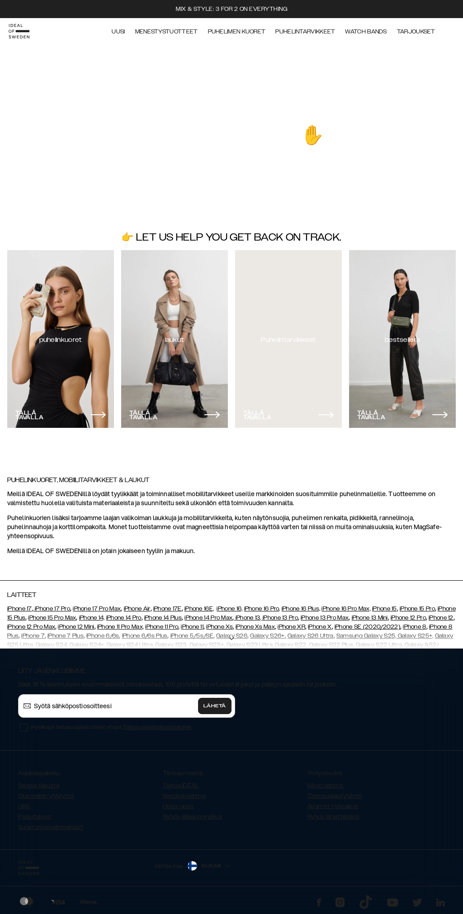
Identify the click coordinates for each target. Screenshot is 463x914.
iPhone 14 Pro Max (208, 618)
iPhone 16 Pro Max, (345, 609)
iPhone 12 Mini (76, 627)
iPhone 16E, (199, 609)
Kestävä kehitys (185, 796)
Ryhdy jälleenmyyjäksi (192, 817)
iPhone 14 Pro (124, 618)
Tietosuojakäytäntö (334, 796)
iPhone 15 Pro (417, 609)
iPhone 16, (229, 609)
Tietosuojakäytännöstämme (157, 727)
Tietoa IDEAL (181, 785)
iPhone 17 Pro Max (97, 609)
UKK (24, 806)
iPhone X (319, 627)
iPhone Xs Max (255, 627)
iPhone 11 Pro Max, (120, 627)
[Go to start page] (21, 31)
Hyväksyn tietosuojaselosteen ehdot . (111, 727)
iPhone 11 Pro (161, 627)
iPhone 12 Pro (408, 618)
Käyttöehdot (325, 785)
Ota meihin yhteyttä (46, 796)
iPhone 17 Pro (51, 609)
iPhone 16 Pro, (262, 609)
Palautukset (35, 817)
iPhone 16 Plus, (301, 609)
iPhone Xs (219, 627)
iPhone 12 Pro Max (31, 627)
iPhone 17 (19, 609)
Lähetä (214, 706)
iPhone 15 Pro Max (52, 618)
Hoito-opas (178, 806)
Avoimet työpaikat (333, 806)
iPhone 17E (167, 609)
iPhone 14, (92, 618)
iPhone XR (291, 627)
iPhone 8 (414, 627)
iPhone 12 (441, 618)
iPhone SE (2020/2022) (367, 627)
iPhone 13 (248, 618)
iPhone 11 (192, 627)
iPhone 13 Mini (370, 618)
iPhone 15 (384, 609)
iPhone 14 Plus (163, 618)
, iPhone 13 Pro (279, 618)
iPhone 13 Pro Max (325, 618)
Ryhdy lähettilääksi (333, 817)
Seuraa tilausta (39, 785)
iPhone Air (137, 609)
